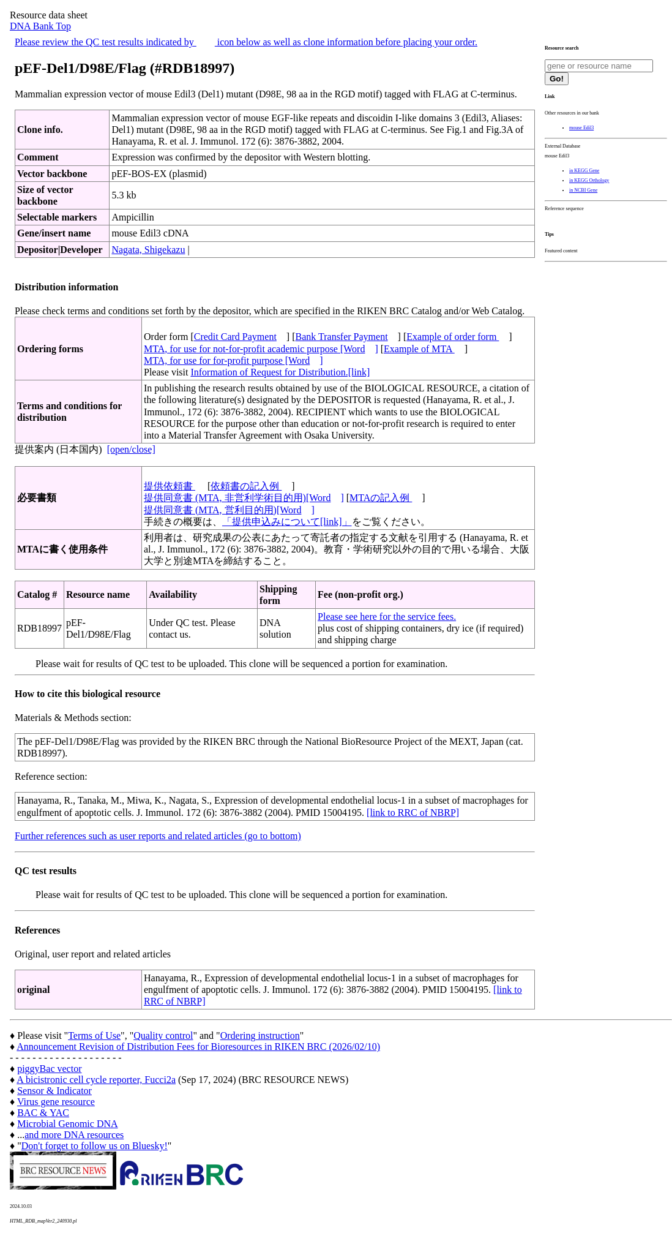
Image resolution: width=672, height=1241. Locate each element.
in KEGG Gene (584, 170)
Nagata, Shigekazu (148, 249)
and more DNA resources (74, 1135)
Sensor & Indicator (54, 1090)
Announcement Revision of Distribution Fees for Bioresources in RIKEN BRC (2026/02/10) (198, 1046)
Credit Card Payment (235, 336)
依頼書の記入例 (246, 486)
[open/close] (131, 449)
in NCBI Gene (583, 190)
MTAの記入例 (380, 497)
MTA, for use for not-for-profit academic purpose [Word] (261, 349)
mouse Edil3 (581, 127)
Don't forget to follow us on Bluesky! (94, 1146)
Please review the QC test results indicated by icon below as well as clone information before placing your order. (246, 42)
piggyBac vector (49, 1068)
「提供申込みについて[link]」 (287, 521)
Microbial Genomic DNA (67, 1123)
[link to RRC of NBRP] (413, 812)
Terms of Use (94, 1035)
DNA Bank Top (40, 26)
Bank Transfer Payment (342, 336)
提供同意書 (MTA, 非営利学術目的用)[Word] (244, 497)
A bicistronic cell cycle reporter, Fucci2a (96, 1079)
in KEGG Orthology (589, 180)
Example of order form (452, 336)
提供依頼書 (169, 486)
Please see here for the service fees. (387, 616)
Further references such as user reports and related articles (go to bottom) (158, 836)
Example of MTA (419, 349)
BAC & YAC (43, 1112)
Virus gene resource (56, 1101)
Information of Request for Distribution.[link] (280, 372)
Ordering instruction (260, 1035)
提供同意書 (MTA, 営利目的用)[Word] (229, 510)
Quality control (163, 1035)
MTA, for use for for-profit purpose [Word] (233, 360)
